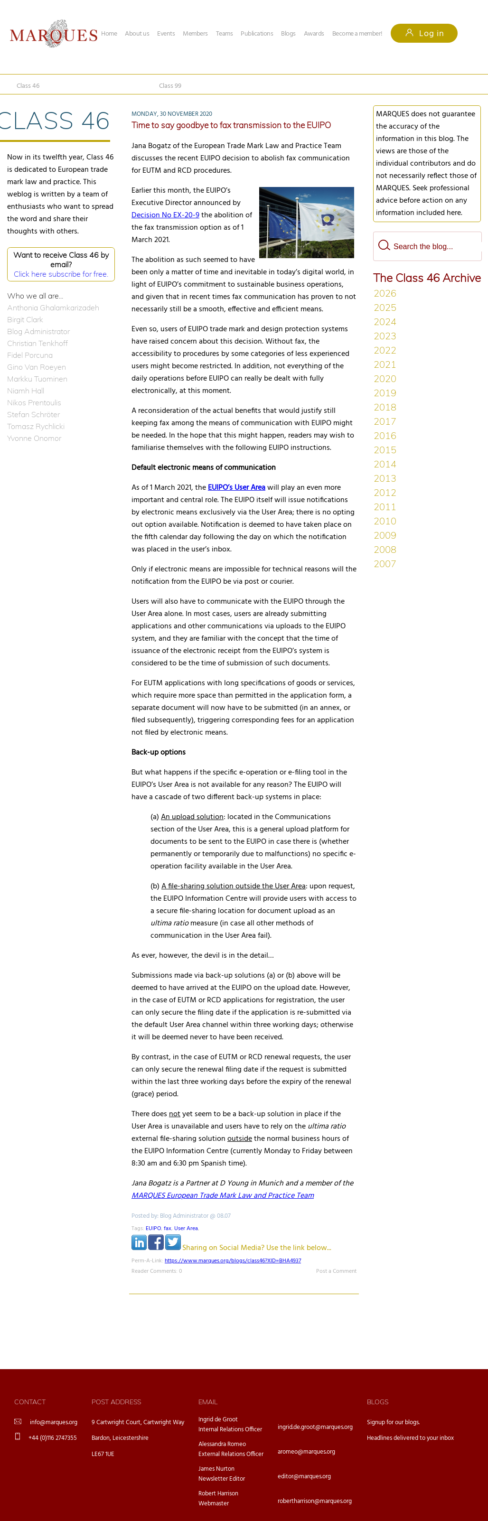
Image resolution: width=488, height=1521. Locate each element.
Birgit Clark (25, 319)
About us (137, 33)
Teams (224, 33)
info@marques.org (53, 1423)
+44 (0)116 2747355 (52, 1438)
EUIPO (153, 1228)
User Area (186, 1228)
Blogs (288, 33)
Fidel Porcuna (30, 355)
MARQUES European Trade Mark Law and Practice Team (222, 1196)
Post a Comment (336, 1271)
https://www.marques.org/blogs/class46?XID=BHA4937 (233, 1261)
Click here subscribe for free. (61, 274)
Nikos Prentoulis (34, 402)
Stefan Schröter (33, 414)
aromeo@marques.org (306, 1452)
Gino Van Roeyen (36, 367)
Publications (257, 33)
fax (167, 1228)
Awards (314, 33)
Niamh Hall (25, 390)
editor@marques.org (304, 1477)
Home (109, 33)
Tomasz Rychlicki (36, 426)
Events (166, 33)
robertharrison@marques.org (315, 1501)
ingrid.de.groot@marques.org (315, 1427)
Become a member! (357, 33)
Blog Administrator (38, 331)
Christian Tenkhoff (37, 343)
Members (195, 33)
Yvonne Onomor (34, 438)
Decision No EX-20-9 (165, 215)
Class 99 (170, 86)
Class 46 (28, 86)
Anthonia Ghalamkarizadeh (53, 307)
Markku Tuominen (37, 378)
